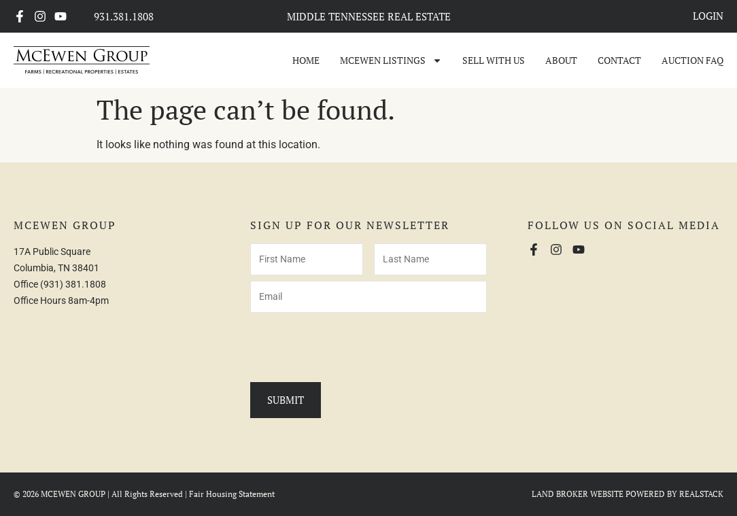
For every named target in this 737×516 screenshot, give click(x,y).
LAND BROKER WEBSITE (577, 494)
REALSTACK (701, 494)
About (561, 60)
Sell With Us (493, 60)
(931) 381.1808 (73, 284)
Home (306, 60)
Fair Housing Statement (232, 494)
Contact (619, 60)
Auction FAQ (692, 60)
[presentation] (353, 344)
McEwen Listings (391, 60)
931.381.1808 (124, 16)
